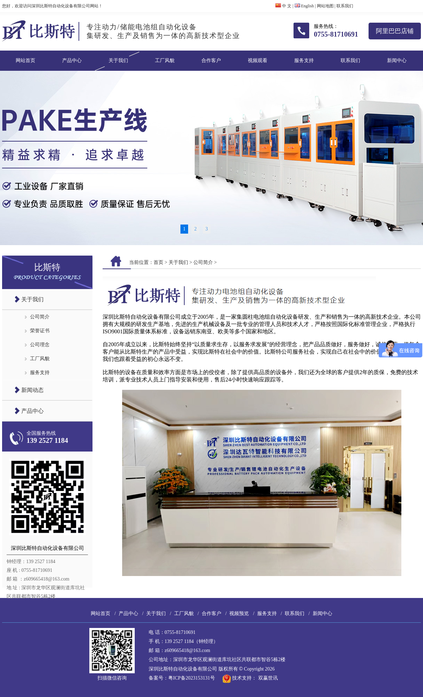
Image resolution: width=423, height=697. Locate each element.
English (304, 5)
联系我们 (344, 5)
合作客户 (211, 60)
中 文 (283, 5)
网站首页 (25, 60)
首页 (158, 262)
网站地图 (325, 5)
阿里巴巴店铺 (395, 31)
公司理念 (40, 344)
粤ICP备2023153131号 (191, 678)
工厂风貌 (165, 60)
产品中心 (72, 60)
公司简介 (40, 316)
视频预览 (239, 613)
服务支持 (304, 60)
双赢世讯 (268, 678)
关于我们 (118, 60)
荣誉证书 (40, 330)
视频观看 (257, 60)
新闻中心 (397, 60)
